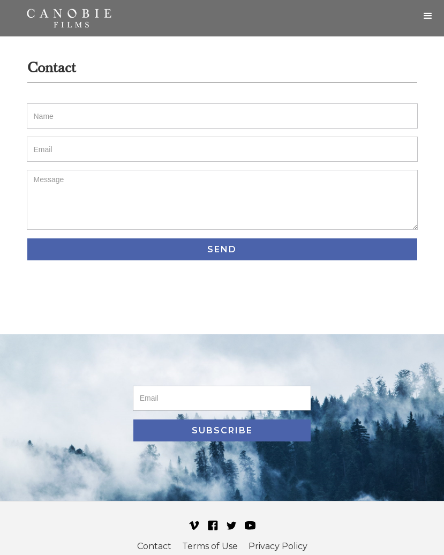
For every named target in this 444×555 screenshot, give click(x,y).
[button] (428, 16)
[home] (69, 18)
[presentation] (108, 292)
